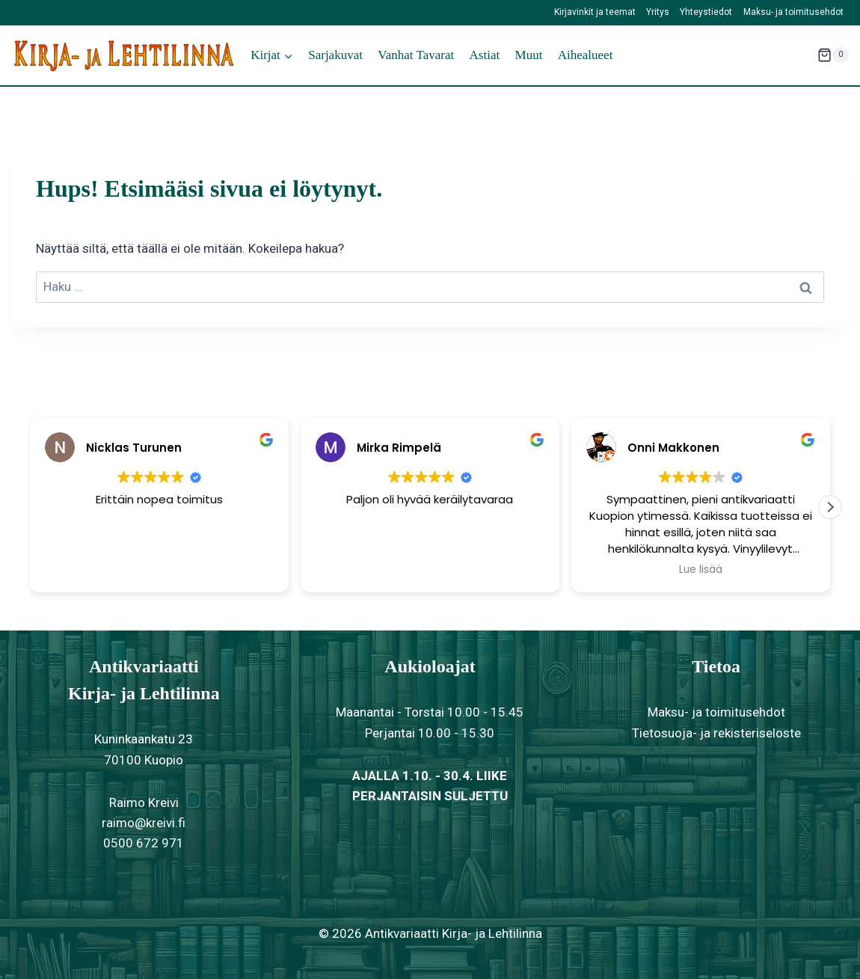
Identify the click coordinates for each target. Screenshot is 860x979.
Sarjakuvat (335, 55)
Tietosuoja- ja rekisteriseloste (716, 732)
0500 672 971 (143, 842)
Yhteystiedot (706, 12)
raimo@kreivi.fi (143, 822)
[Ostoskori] (833, 55)
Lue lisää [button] (700, 570)
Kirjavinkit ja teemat (595, 12)
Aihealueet (585, 55)
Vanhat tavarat (416, 55)
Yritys (657, 12)
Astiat (485, 55)
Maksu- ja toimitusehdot (793, 12)
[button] (830, 507)
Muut (529, 55)
